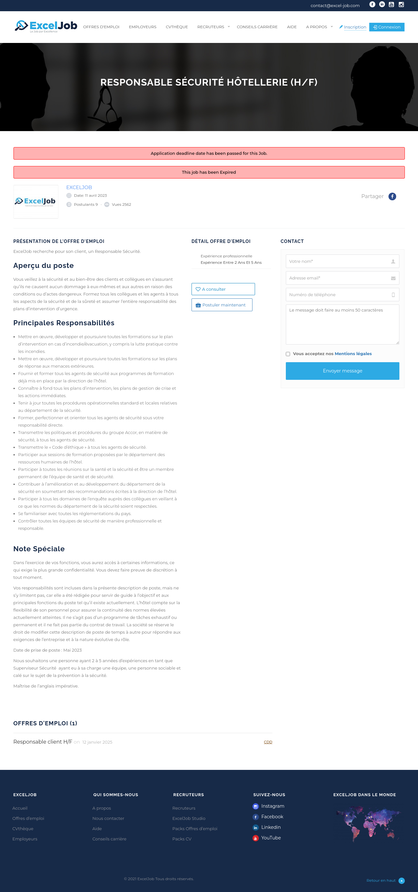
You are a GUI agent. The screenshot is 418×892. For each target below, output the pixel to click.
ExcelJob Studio (188, 818)
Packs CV (182, 838)
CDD (268, 742)
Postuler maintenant (221, 305)
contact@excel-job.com (335, 5)
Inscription (355, 26)
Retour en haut (386, 881)
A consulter (211, 289)
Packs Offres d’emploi (195, 828)
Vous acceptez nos (329, 353)
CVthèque (177, 26)
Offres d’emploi (101, 26)
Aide (292, 26)
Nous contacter (108, 818)
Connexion (387, 26)
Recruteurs (210, 26)
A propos (316, 26)
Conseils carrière (257, 26)
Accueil (20, 808)
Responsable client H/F (43, 742)
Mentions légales (353, 353)
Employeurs (143, 26)
